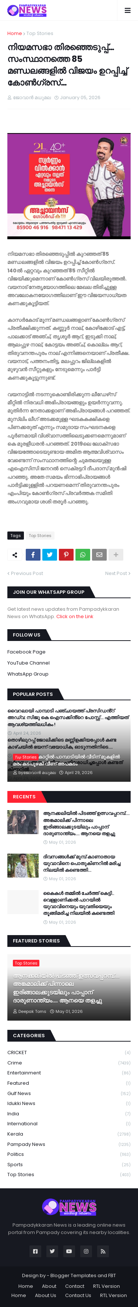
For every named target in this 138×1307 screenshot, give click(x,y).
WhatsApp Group (28, 673)
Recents (24, 796)
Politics (69, 1154)
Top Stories (39, 33)
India (69, 1114)
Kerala (69, 1134)
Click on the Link (74, 616)
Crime (69, 1063)
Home (14, 33)
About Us (45, 1295)
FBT (112, 1275)
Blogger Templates (73, 1275)
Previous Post (27, 573)
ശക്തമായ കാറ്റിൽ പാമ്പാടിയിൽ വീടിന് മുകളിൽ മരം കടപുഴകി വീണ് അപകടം (66, 760)
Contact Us (78, 1295)
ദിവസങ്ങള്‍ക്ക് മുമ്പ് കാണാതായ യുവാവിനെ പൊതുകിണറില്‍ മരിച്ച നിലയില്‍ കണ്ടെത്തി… (81, 864)
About (49, 1286)
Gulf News (69, 1094)
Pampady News (69, 1145)
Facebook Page (26, 651)
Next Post (116, 573)
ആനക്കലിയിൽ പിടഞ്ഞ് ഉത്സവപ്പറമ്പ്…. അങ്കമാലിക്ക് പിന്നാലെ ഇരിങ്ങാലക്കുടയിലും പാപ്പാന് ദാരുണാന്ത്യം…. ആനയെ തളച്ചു (86, 823)
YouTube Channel (28, 662)
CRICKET (69, 1053)
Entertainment (69, 1073)
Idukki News (69, 1104)
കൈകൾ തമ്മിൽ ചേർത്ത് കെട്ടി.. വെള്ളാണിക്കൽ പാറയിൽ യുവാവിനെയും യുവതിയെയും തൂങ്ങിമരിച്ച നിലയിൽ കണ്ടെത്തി (78, 903)
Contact (74, 1286)
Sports (69, 1165)
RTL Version (106, 1286)
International (69, 1124)
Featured (69, 1083)
